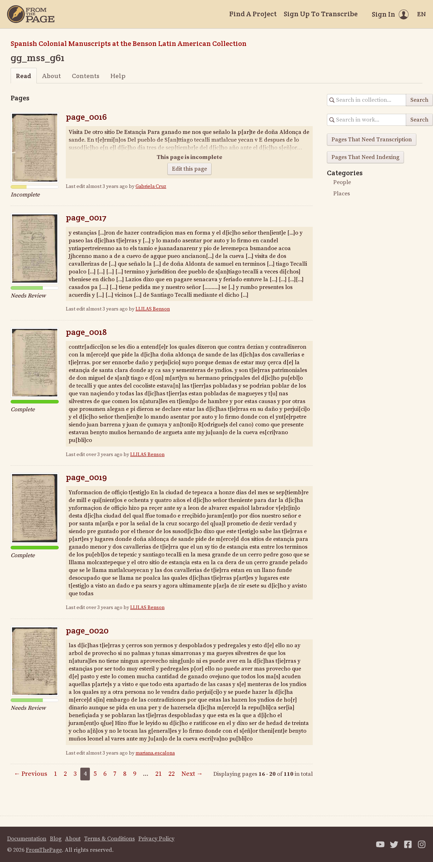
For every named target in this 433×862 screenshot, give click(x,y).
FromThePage (44, 850)
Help (118, 76)
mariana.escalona (155, 753)
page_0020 (87, 630)
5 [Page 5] (95, 774)
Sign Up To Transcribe (321, 13)
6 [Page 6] (104, 774)
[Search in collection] (366, 100)
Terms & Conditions (109, 838)
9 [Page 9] (134, 774)
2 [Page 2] (65, 774)
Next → (192, 774)
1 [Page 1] (55, 774)
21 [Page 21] (158, 774)
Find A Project (253, 13)
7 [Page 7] (114, 774)
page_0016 (86, 116)
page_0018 (86, 331)
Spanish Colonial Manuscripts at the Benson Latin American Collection (129, 43)
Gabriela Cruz (150, 186)
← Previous (30, 774)
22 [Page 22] (171, 774)
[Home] (30, 14)
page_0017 (86, 217)
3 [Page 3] (75, 774)
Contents (85, 76)
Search (419, 100)
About (51, 76)
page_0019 (86, 477)
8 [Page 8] (124, 774)
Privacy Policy (156, 838)
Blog (56, 838)
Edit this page (189, 168)
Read (23, 76)
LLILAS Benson (152, 309)
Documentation (26, 838)
